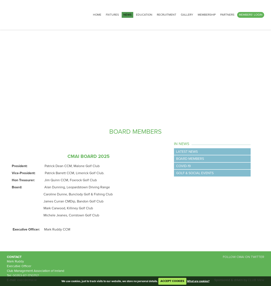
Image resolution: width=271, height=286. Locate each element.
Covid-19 (183, 166)
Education (144, 14)
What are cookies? (198, 281)
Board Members (190, 159)
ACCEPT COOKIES (172, 281)
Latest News (187, 152)
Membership (207, 14)
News (127, 14)
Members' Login (250, 14)
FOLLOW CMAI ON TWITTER (243, 257)
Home (97, 14)
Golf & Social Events (195, 173)
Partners (227, 14)
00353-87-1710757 (26, 275)
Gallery (187, 14)
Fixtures (112, 14)
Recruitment (166, 14)
